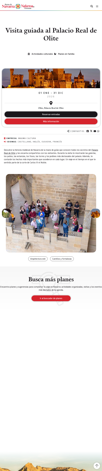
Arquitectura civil (37, 258)
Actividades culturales (42, 53)
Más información (51, 121)
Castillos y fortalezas (62, 258)
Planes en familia (66, 53)
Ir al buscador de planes (51, 298)
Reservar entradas (51, 114)
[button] (6, 213)
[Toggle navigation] (97, 6)
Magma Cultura (27, 138)
